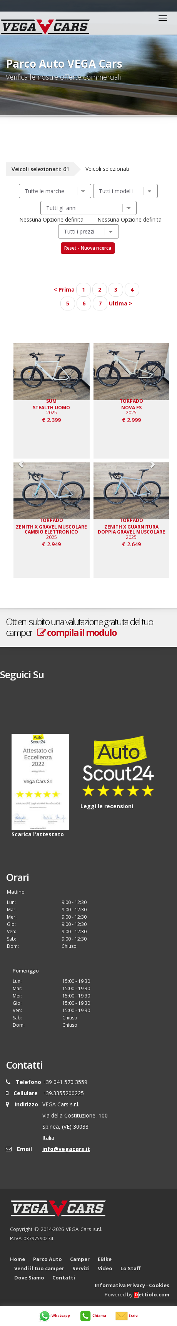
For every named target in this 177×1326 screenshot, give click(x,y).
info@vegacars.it (66, 1149)
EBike (105, 1259)
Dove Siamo (29, 1277)
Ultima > (120, 303)
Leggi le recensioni (106, 806)
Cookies (159, 1285)
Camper (80, 1259)
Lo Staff (130, 1268)
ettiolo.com (151, 1294)
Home (17, 1259)
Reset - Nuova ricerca (87, 248)
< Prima (64, 289)
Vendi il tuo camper (39, 1268)
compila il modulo (77, 632)
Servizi (81, 1268)
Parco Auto (47, 1259)
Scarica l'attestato (38, 834)
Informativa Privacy (120, 1285)
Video (105, 1268)
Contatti (63, 1277)
